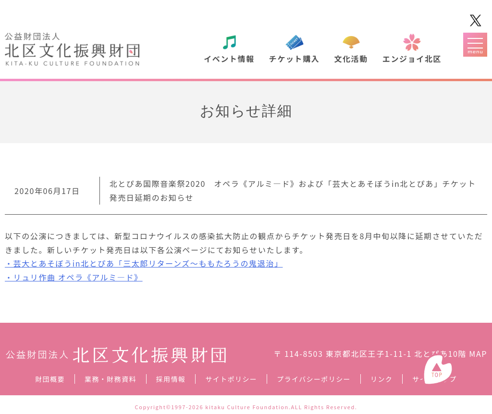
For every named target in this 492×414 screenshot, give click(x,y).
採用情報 (171, 379)
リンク (381, 379)
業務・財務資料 (110, 379)
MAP (478, 353)
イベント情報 (229, 58)
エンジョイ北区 (412, 58)
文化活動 (351, 58)
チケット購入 (294, 58)
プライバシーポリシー (314, 379)
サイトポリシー (231, 379)
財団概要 (50, 379)
